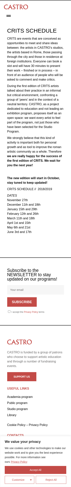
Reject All (51, 479)
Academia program (20, 396)
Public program (17, 403)
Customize (18, 479)
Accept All (35, 469)
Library (11, 415)
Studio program (17, 409)
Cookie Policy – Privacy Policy (27, 425)
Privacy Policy (19, 461)
